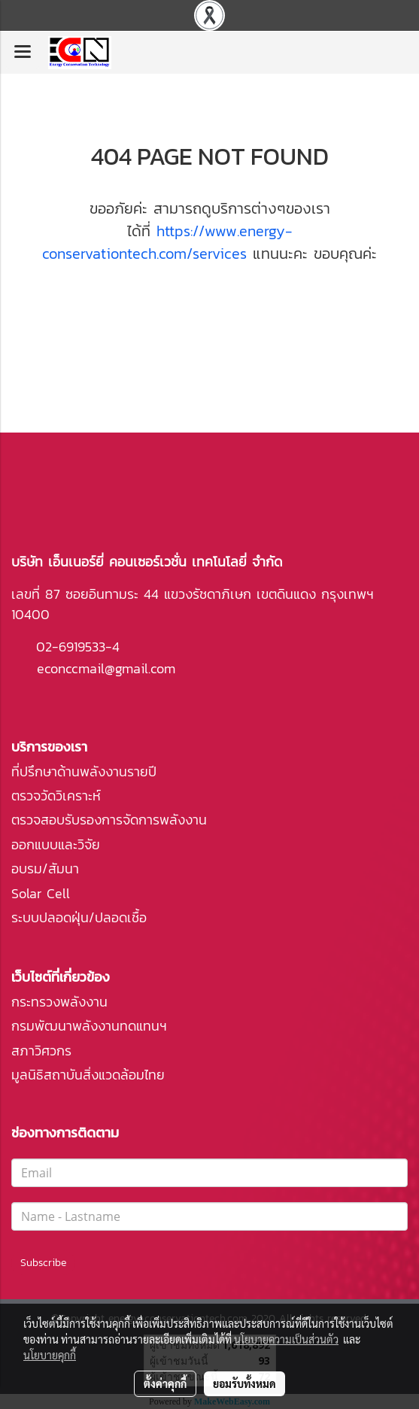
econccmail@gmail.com (106, 668)
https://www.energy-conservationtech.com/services (167, 242)
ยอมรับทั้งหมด (244, 1383)
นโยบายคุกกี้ (49, 1355)
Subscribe (43, 1263)
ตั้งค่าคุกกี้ (165, 1383)
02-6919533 (70, 646)
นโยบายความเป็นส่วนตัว (286, 1339)
